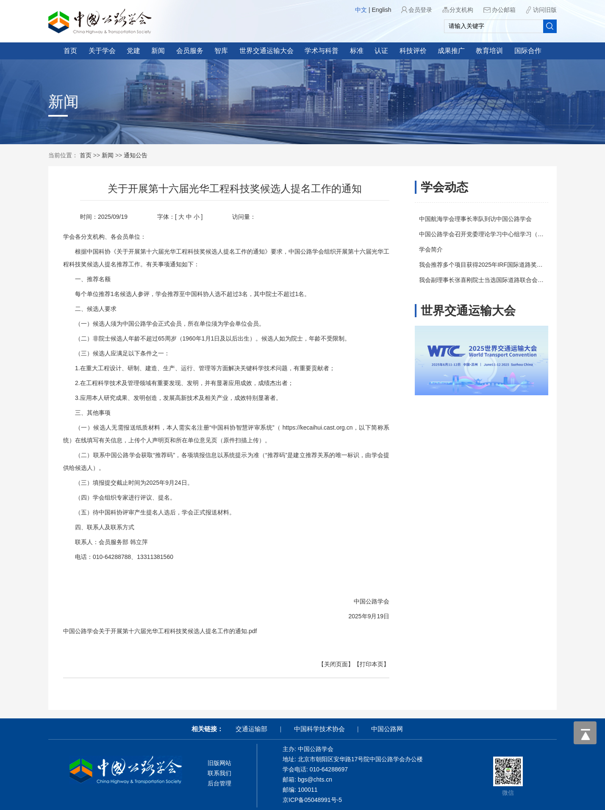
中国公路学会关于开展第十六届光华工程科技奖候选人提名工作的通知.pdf (147, 631)
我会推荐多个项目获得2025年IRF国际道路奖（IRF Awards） (504, 264)
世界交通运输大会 (266, 50)
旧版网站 (219, 763)
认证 (381, 50)
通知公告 (135, 155)
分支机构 (461, 9)
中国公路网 (387, 728)
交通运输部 (251, 728)
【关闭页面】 (323, 664)
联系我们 (219, 773)
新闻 (158, 50)
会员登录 (420, 9)
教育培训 (489, 50)
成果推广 (451, 50)
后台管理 (219, 783)
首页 (70, 50)
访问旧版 (545, 9)
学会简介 (436, 249)
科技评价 (413, 50)
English (381, 9)
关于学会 (102, 50)
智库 (221, 50)
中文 (361, 9)
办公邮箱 (504, 9)
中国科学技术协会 (319, 728)
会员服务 (189, 50)
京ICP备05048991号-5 (312, 799)
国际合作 (527, 50)
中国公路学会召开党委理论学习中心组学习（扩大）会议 (498, 234)
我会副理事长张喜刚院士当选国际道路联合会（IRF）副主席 (503, 280)
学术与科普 (322, 50)
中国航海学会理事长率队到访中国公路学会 (480, 218)
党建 (133, 50)
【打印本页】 (359, 664)
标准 (357, 50)
